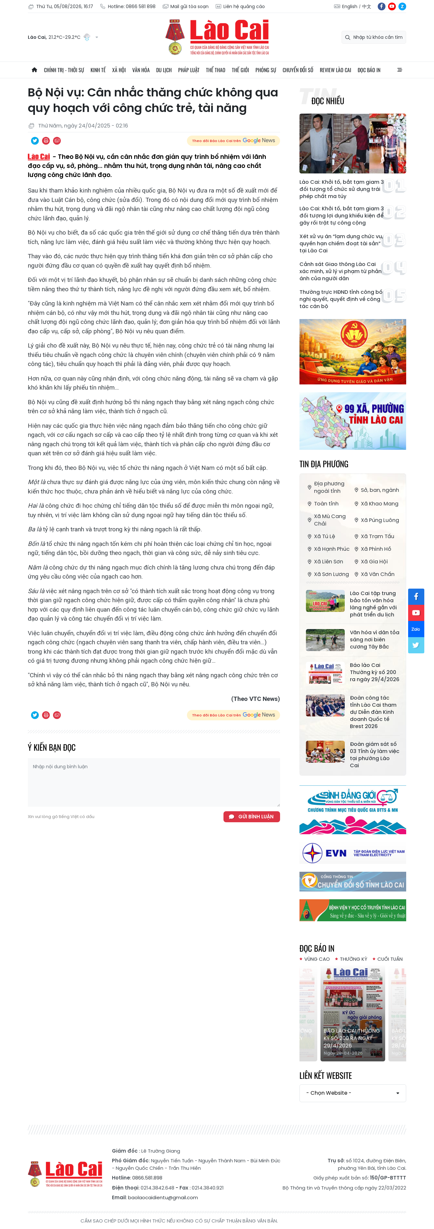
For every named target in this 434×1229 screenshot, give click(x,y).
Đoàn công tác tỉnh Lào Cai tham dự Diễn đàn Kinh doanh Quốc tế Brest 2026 (373, 712)
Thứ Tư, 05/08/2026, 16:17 (60, 6)
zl (402, 6)
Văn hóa (141, 70)
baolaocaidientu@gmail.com (163, 1197)
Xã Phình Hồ (372, 549)
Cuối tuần (390, 959)
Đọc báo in (369, 70)
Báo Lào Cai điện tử (217, 37)
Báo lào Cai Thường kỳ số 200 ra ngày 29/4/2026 (374, 672)
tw (416, 645)
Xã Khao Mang (375, 503)
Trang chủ (34, 70)
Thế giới (240, 70)
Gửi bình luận (256, 816)
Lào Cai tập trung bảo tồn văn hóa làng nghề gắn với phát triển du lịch (373, 604)
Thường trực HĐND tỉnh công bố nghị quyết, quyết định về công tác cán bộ (341, 299)
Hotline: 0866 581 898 (128, 6)
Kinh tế (98, 70)
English (349, 6)
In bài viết (46, 141)
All (399, 70)
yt (392, 6)
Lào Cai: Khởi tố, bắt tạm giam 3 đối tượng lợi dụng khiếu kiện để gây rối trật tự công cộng (341, 216)
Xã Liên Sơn (324, 561)
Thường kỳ (353, 959)
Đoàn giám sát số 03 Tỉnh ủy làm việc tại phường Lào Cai (374, 755)
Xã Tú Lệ (320, 536)
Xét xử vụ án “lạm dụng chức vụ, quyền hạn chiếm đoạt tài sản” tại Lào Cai (341, 243)
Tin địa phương (323, 464)
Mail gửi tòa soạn (185, 6)
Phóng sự (265, 70)
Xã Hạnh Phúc (328, 549)
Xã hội (119, 70)
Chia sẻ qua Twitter (35, 141)
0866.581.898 (147, 1177)
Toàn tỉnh (322, 503)
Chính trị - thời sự (64, 70)
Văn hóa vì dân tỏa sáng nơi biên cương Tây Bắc (374, 639)
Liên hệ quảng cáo (240, 6)
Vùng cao (317, 959)
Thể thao (215, 70)
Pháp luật (189, 70)
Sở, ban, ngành (376, 490)
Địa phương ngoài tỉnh (325, 487)
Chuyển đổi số (298, 70)
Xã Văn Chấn (374, 574)
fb (381, 6)
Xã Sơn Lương (327, 574)
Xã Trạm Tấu (373, 536)
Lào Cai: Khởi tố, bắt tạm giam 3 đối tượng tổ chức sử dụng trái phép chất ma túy (341, 189)
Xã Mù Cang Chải (326, 520)
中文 (366, 6)
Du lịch (164, 70)
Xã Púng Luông (376, 520)
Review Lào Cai (335, 70)
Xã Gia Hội (370, 561)
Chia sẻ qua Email (57, 141)
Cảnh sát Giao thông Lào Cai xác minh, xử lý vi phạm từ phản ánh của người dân (340, 271)
